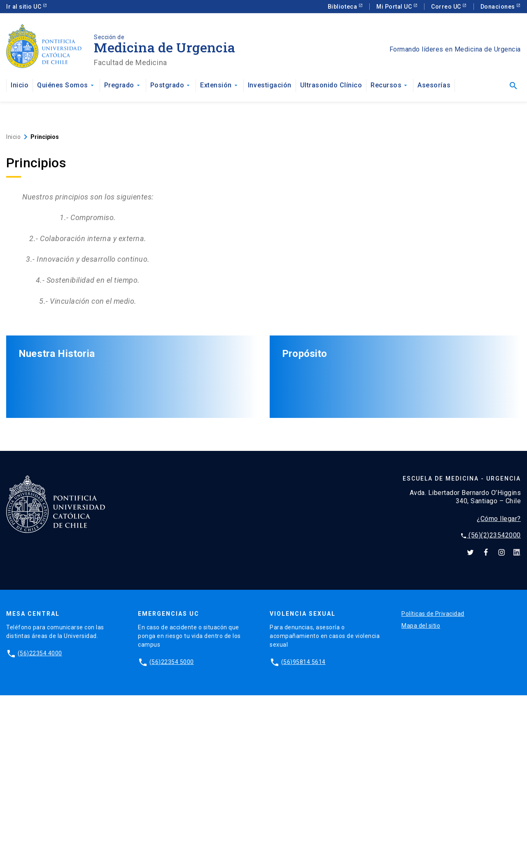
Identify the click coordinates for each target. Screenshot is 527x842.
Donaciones (498, 6)
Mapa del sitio (420, 772)
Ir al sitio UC (24, 6)
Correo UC (446, 6)
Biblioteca (343, 6)
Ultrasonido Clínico (331, 85)
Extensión (219, 85)
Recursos (390, 85)
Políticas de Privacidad (432, 760)
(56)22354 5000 (171, 808)
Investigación (269, 85)
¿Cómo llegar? (499, 665)
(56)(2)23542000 (490, 682)
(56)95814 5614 (303, 808)
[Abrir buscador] (513, 85)
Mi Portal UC (394, 6)
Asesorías (433, 85)
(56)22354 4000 (40, 800)
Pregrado (123, 85)
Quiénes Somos (66, 85)
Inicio (19, 85)
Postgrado (171, 85)
